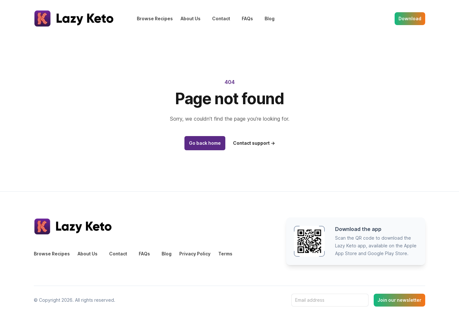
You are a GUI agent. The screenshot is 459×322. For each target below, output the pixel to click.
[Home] (75, 18)
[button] (355, 241)
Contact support (254, 143)
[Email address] (330, 300)
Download (409, 18)
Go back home (205, 143)
